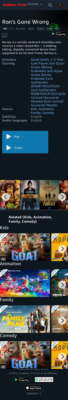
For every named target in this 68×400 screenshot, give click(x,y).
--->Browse (31, 4)
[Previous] (6, 197)
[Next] (62, 197)
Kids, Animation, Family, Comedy (43, 111)
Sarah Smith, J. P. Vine (47, 59)
